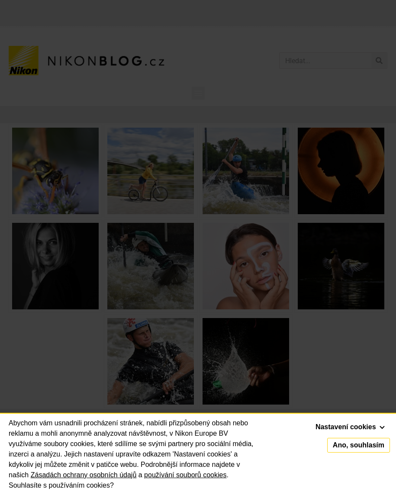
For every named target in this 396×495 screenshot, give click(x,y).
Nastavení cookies (350, 427)
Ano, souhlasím (358, 445)
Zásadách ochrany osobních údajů (84, 475)
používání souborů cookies (185, 475)
